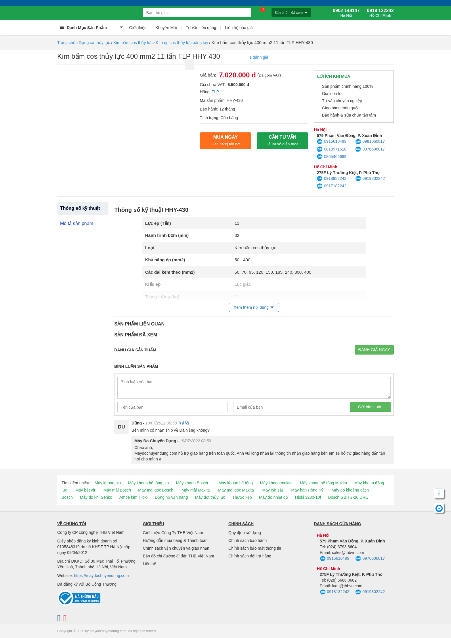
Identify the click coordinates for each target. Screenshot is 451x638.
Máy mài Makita (195, 490)
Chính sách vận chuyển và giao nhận (176, 548)
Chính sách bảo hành (247, 540)
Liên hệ (149, 563)
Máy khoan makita (276, 483)
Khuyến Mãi (166, 27)
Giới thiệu (138, 27)
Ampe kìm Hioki (133, 497)
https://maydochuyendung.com (101, 575)
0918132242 (334, 592)
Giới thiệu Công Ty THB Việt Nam (173, 532)
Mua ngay (225, 140)
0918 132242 (380, 13)
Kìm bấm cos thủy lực (132, 42)
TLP (215, 91)
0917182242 (331, 186)
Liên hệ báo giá (239, 27)
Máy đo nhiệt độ (273, 497)
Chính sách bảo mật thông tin (254, 548)
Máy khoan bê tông (236, 483)
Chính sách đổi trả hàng (249, 556)
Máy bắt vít (85, 490)
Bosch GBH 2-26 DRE (348, 497)
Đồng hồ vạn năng (171, 497)
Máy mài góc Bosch (155, 490)
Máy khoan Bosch (192, 483)
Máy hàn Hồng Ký (307, 490)
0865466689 (331, 157)
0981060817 (370, 142)
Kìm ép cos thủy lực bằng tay (182, 42)
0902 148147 (346, 13)
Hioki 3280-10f (308, 497)
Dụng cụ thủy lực (94, 42)
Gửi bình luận (370, 407)
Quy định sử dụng (244, 532)
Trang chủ (66, 42)
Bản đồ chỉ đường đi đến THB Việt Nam (178, 556)
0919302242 (370, 179)
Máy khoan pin (108, 483)
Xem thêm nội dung (251, 307)
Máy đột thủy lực (210, 497)
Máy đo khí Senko (96, 497)
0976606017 (370, 149)
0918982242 (331, 179)
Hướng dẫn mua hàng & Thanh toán (175, 540)
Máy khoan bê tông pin (148, 483)
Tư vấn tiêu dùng (201, 27)
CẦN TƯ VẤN (282, 140)
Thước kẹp (242, 497)
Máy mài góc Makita (236, 490)
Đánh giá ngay (374, 349)
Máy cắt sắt (272, 490)
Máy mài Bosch (117, 490)
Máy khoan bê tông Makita (323, 483)
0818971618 (331, 149)
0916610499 (331, 142)
